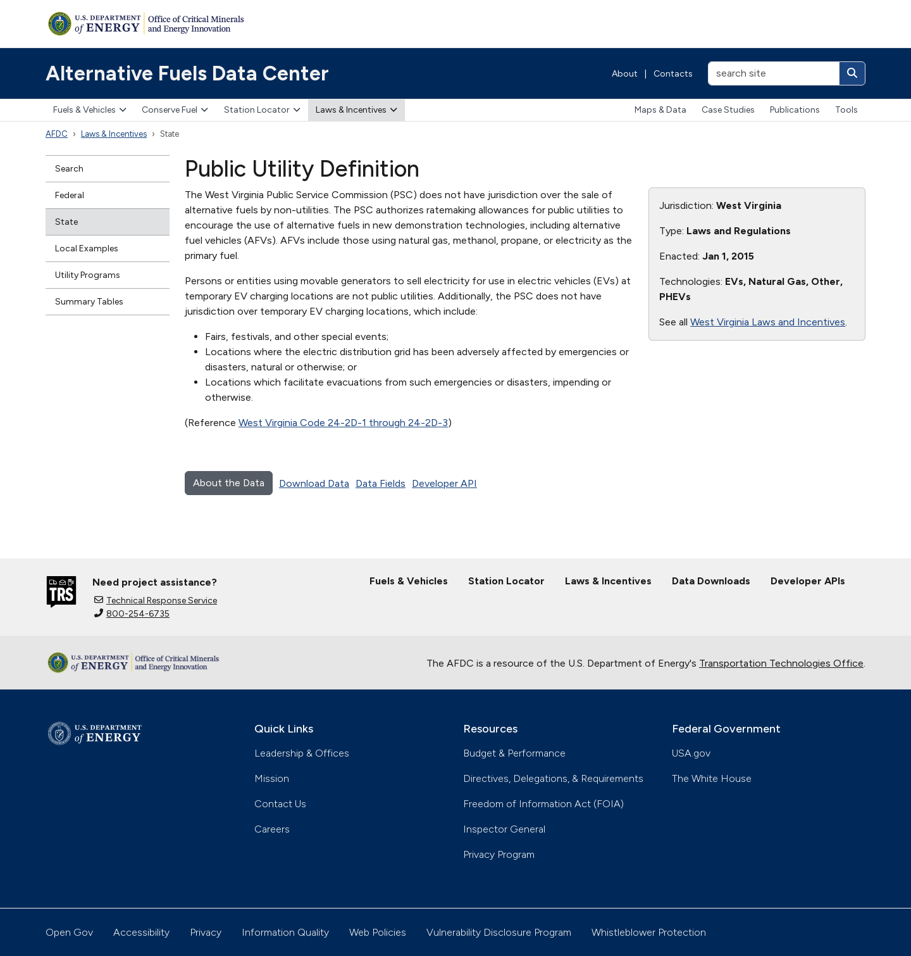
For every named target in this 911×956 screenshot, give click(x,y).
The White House (712, 778)
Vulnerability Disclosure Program (498, 932)
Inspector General (504, 829)
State (66, 222)
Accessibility (141, 932)
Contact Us (280, 804)
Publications (795, 109)
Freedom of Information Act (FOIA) (543, 804)
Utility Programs (87, 275)
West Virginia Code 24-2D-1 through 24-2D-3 (343, 423)
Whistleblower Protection (649, 932)
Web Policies (377, 932)
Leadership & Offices (301, 753)
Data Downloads (711, 581)
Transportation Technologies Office (781, 663)
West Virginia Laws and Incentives (767, 322)
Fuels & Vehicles (90, 109)
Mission (271, 778)
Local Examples (86, 248)
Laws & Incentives (356, 109)
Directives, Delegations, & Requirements (553, 778)
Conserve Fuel (175, 109)
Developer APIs (808, 581)
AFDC (57, 134)
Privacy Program (499, 854)
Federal (69, 195)
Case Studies (728, 109)
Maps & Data (660, 109)
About (625, 73)
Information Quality (285, 932)
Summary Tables (89, 301)
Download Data (314, 483)
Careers (272, 829)
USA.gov (691, 753)
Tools (846, 109)
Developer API (444, 483)
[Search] (852, 73)
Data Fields (381, 483)
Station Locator (262, 109)
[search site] (774, 73)
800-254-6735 (132, 613)
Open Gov (69, 932)
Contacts (673, 73)
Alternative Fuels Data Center (187, 73)
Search (69, 168)
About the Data (228, 483)
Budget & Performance (514, 753)
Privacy (205, 932)
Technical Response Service (155, 600)
